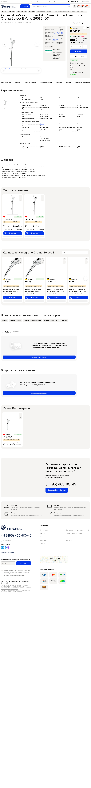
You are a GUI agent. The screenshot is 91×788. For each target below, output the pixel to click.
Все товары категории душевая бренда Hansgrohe (58, 56)
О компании (27, 1)
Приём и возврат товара (74, 533)
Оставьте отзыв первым (39, 357)
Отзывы (68, 82)
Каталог (42, 533)
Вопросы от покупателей (82, 82)
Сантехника (64, 320)
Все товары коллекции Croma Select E (57, 51)
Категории (59, 82)
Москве (81, 66)
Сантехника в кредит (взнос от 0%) (77, 530)
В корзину (76, 51)
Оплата (42, 544)
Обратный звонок (85, 1)
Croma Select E (58, 34)
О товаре (17, 82)
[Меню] (25, 6)
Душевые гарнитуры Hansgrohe (32, 320)
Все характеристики (51, 46)
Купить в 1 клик (79, 57)
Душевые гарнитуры (15, 320)
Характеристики (6, 82)
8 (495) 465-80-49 (75, 1)
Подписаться (23, 563)
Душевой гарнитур (55, 40)
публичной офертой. (18, 591)
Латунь (42, 124)
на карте (56, 559)
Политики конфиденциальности (17, 573)
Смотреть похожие (30, 82)
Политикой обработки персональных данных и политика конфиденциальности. (16, 588)
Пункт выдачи (76, 72)
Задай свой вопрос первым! (39, 393)
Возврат (51, 1)
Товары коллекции (46, 82)
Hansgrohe (60, 32)
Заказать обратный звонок (56, 490)
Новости (69, 537)
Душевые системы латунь (50, 320)
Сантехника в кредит (42, 1)
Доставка (33, 1)
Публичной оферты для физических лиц (14, 575)
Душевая (4, 320)
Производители (45, 537)
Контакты (57, 1)
